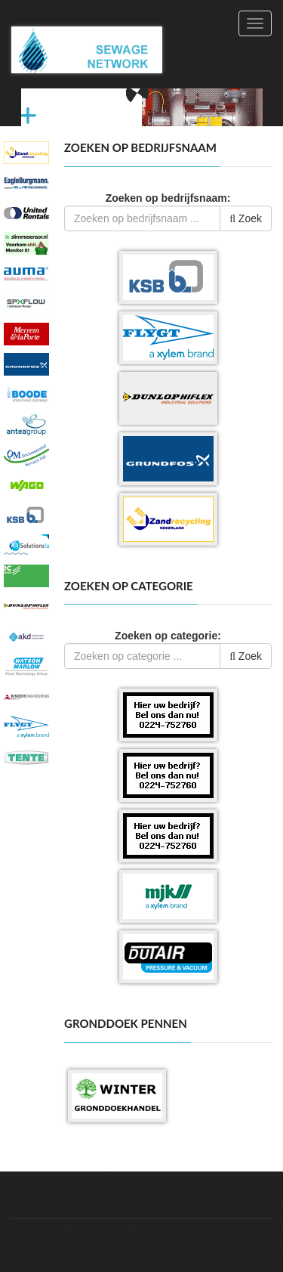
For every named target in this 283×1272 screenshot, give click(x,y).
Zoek (245, 218)
